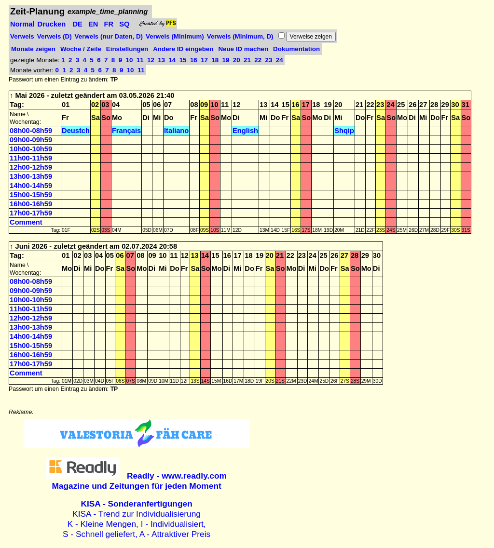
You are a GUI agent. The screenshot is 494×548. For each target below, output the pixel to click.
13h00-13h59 (31, 176)
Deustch (76, 130)
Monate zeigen (33, 49)
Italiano (176, 130)
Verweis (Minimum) (175, 36)
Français (126, 130)
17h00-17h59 (31, 213)
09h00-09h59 (31, 140)
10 (130, 60)
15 (184, 60)
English (245, 130)
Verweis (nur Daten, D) (109, 36)
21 (248, 60)
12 (151, 60)
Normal (22, 24)
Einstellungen (127, 49)
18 (215, 60)
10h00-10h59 (31, 149)
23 (269, 60)
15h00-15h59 (31, 195)
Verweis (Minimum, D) (240, 36)
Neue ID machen (243, 49)
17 (205, 60)
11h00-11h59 (31, 158)
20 (237, 60)
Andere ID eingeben (183, 49)
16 (194, 60)
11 (141, 60)
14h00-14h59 (31, 185)
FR (109, 24)
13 (162, 60)
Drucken (52, 24)
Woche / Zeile (80, 49)
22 (258, 60)
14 (173, 60)
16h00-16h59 (31, 204)
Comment (26, 222)
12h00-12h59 (31, 167)
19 (227, 60)
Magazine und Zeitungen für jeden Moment (139, 481)
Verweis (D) (54, 36)
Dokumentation (296, 49)
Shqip (344, 130)
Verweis (22, 36)
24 (279, 60)
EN (93, 24)
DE (77, 24)
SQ (124, 24)
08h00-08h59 (31, 130)
